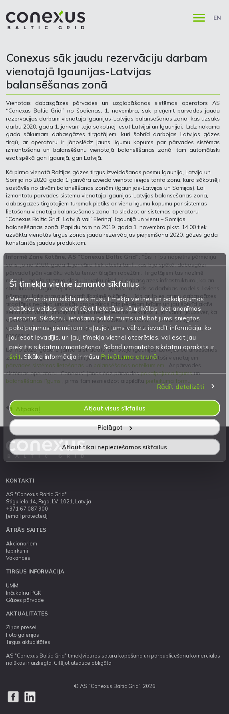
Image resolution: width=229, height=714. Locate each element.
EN (217, 17)
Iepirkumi (17, 550)
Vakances (18, 558)
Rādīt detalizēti (181, 386)
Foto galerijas (22, 635)
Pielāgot (115, 427)
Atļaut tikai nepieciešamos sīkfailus (114, 447)
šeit (15, 356)
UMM (12, 585)
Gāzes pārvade (25, 600)
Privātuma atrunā (129, 356)
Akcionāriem (21, 543)
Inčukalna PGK (23, 592)
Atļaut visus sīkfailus (114, 408)
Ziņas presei (21, 627)
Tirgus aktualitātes (28, 642)
